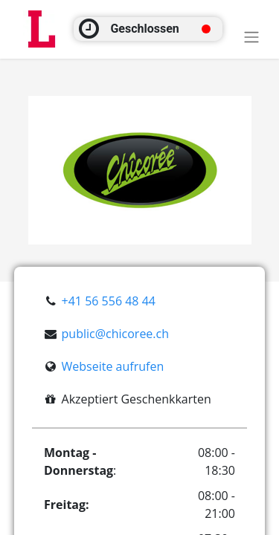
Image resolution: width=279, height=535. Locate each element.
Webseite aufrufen (113, 366)
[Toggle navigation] (251, 37)
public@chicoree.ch (115, 333)
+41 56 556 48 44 (108, 301)
